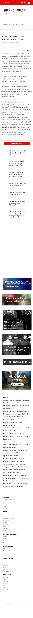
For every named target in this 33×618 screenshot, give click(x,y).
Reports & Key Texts (8, 518)
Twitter (4, 579)
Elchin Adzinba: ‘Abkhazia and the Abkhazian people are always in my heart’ (10, 11)
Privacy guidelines (17, 600)
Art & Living (6, 526)
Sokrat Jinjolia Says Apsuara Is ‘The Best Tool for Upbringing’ (17, 203)
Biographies (6, 508)
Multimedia (6, 27)
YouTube (5, 583)
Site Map (5, 567)
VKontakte (5, 587)
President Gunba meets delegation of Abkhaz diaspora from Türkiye (16, 174)
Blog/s (4, 543)
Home (3, 600)
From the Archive (7, 553)
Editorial (13, 27)
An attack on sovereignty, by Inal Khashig (16, 411)
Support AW (6, 571)
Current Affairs (26, 50)
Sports (22, 24)
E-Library (5, 548)
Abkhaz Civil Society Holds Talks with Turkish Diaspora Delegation (17, 153)
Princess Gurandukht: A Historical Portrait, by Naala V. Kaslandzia (22, 11)
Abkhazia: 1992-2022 (8, 555)
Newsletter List (6, 563)
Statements (19, 22)
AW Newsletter (21, 27)
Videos (7, 603)
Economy (26, 22)
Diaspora (5, 24)
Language (5, 506)
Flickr (4, 585)
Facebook (5, 577)
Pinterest (5, 592)
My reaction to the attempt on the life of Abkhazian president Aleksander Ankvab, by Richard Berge (16, 416)
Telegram (5, 581)
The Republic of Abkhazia (9, 499)
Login (22, 2)
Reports (12, 22)
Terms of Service (8, 600)
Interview (5, 22)
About (4, 561)
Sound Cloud (6, 590)
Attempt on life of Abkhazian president (15, 442)
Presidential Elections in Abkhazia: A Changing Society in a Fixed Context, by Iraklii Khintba (15, 436)
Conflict (5, 538)
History (5, 540)
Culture (5, 504)
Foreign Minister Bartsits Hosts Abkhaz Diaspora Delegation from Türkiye (16, 163)
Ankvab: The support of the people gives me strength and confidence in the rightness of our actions (16, 453)
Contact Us (6, 569)
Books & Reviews (7, 551)
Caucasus (15, 24)
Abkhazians (6, 501)
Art (10, 24)
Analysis (5, 536)
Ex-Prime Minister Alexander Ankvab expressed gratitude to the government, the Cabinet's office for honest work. (15, 478)
